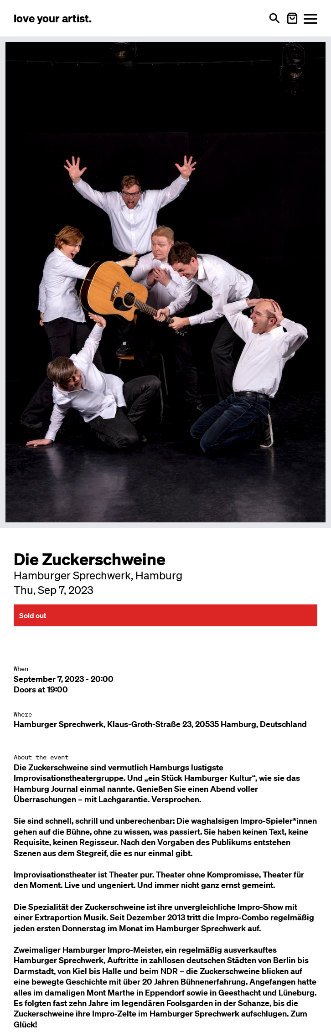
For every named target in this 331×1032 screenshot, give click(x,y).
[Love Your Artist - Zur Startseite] (53, 18)
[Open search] (274, 18)
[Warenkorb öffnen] (292, 18)
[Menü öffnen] (310, 18)
